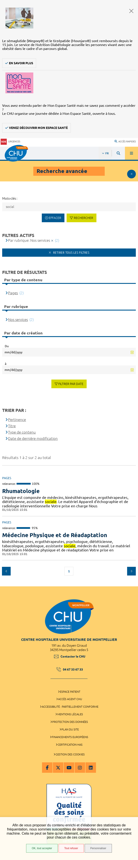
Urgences (10, 141)
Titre (12, 426)
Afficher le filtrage (131, 174)
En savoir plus (21, 63)
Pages (13, 293)
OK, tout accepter (42, 848)
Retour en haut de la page (131, 584)
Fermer (131, 11)
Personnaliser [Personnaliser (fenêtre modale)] (98, 848)
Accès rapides (125, 141)
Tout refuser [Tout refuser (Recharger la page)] (71, 848)
